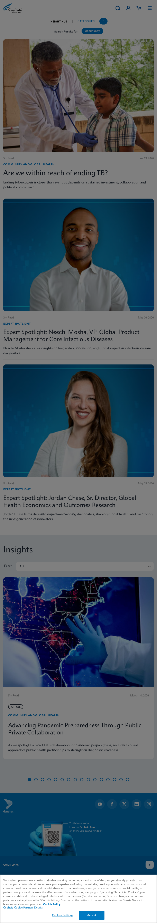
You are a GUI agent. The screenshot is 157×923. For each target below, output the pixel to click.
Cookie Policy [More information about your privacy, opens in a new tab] (52, 904)
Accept (91, 915)
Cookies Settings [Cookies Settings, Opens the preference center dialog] (62, 915)
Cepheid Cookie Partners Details (23, 907)
